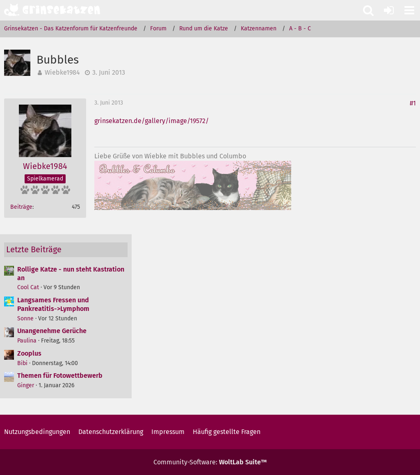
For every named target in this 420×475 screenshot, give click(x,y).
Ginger (25, 385)
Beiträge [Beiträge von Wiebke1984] (21, 206)
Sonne (25, 318)
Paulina (27, 340)
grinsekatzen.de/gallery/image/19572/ (151, 121)
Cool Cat (28, 287)
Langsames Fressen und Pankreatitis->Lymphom (53, 304)
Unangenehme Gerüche (52, 331)
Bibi (22, 363)
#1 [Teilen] (413, 103)
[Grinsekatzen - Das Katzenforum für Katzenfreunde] (52, 10)
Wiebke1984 (62, 72)
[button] (409, 10)
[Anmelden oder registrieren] (389, 10)
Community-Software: (210, 462)
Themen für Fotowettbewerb (60, 375)
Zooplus (29, 353)
